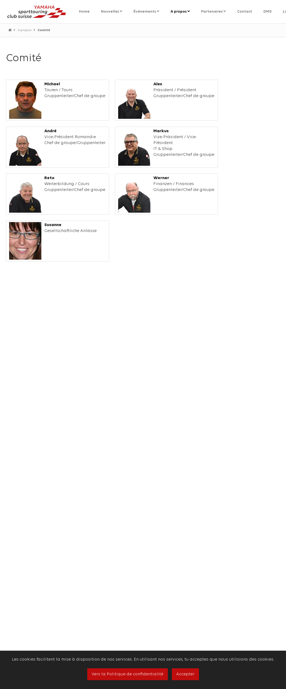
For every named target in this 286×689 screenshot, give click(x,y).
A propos (25, 30)
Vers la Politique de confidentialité (127, 674)
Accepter (185, 674)
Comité (44, 30)
